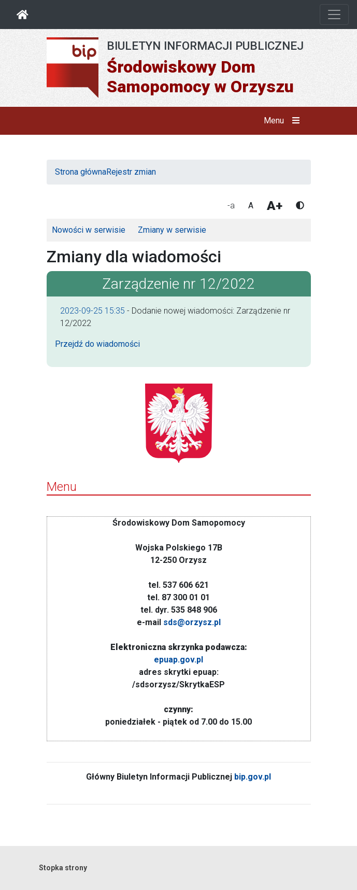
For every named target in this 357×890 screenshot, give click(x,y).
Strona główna (80, 172)
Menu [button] (284, 121)
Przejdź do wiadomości (97, 344)
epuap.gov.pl (178, 660)
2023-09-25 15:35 (92, 311)
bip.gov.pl (252, 777)
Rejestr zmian (131, 172)
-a (231, 205)
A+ (274, 206)
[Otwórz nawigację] (334, 14)
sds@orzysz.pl (192, 622)
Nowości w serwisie (88, 230)
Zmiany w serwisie (172, 230)
